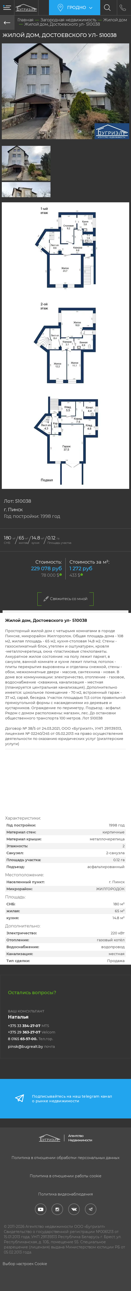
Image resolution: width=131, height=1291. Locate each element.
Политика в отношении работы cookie (65, 1176)
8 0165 (30, 1039)
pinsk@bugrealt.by (31, 1046)
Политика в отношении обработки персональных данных (65, 1157)
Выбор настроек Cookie (25, 1263)
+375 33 (28, 1025)
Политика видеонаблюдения (65, 1194)
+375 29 (31, 1032)
